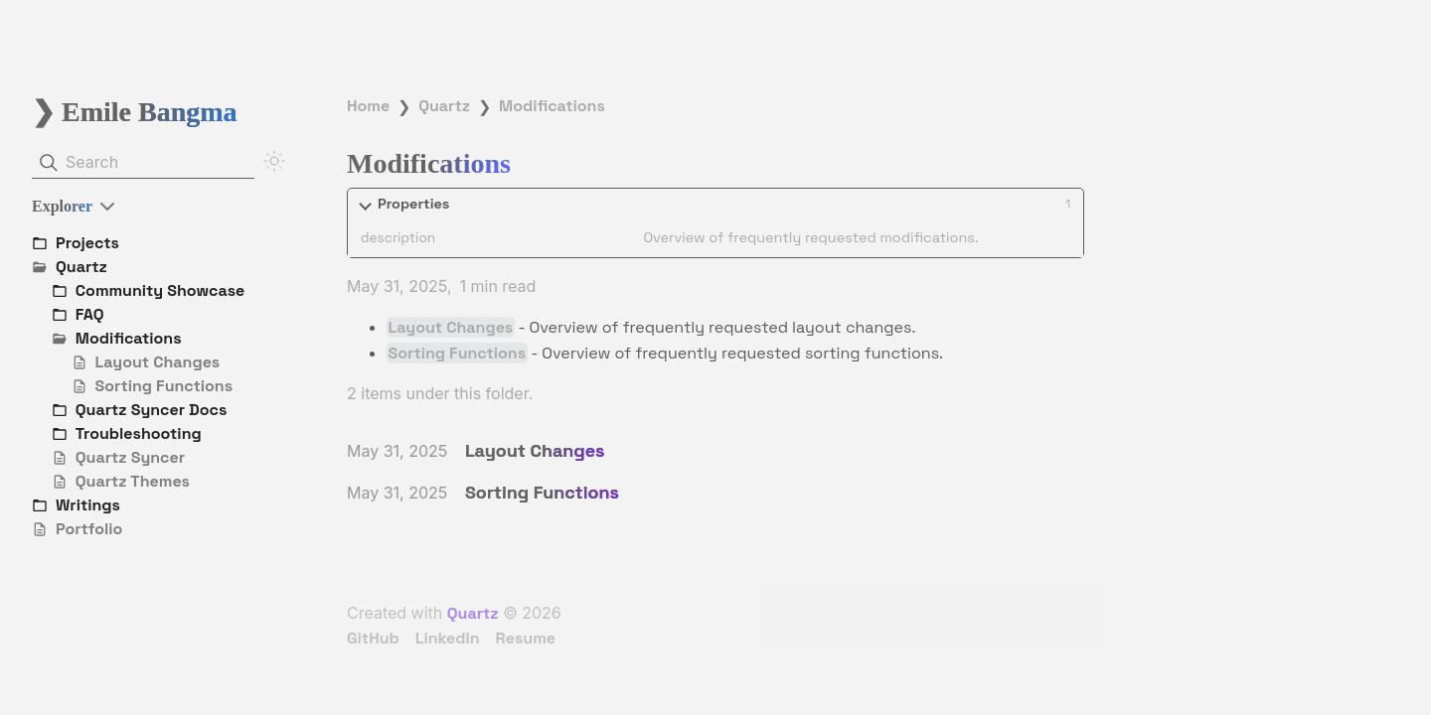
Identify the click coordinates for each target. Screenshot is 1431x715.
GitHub (373, 638)
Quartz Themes (133, 481)
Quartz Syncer (130, 457)
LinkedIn (447, 638)
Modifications (552, 105)
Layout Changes (158, 362)
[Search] (143, 163)
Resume (526, 638)
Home (368, 105)
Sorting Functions (164, 385)
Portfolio (89, 528)
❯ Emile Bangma (135, 111)
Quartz (444, 105)
